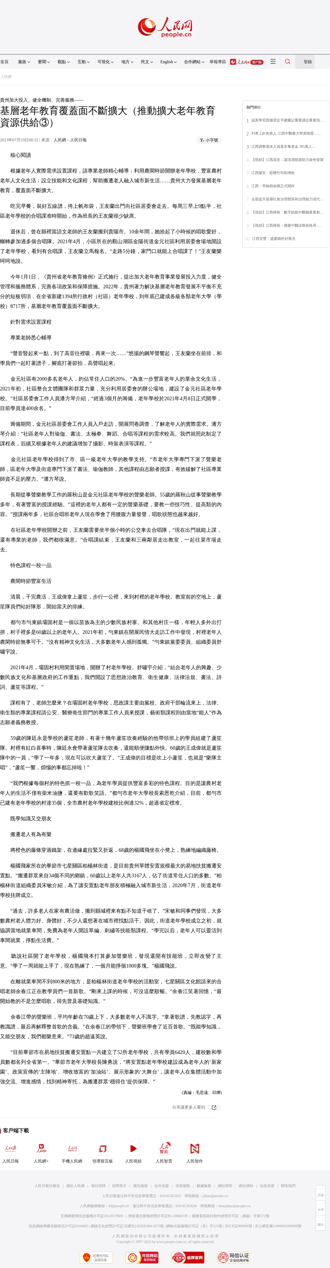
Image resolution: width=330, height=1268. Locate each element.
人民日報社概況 (47, 1186)
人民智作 (195, 1151)
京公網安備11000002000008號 (278, 1226)
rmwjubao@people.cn (234, 1206)
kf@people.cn (119, 1206)
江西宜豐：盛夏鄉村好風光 (273, 239)
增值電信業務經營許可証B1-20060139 (158, 1216)
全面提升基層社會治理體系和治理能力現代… (287, 199)
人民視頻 (133, 1151)
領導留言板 (102, 1151)
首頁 (4, 62)
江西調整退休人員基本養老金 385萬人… (283, 147)
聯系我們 (288, 1186)
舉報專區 (218, 62)
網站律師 (246, 1186)
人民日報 (11, 1151)
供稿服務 (183, 1186)
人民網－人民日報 (70, 140)
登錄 (308, 62)
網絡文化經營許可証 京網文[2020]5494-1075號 (127, 1226)
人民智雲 (164, 1151)
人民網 (6, 77)
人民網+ (41, 1151)
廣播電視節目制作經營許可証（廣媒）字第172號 (230, 1216)
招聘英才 (119, 1186)
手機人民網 (72, 1151)
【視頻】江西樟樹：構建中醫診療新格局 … (286, 225)
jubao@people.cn (215, 1196)
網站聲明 (225, 1186)
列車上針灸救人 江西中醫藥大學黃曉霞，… (286, 133)
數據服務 (204, 1186)
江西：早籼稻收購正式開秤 (273, 186)
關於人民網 (76, 1186)
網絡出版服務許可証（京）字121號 (194, 1226)
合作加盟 (161, 1186)
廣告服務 (140, 1186)
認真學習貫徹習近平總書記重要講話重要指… (287, 120)
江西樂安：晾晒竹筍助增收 (273, 173)
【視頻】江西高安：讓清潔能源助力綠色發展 (287, 160)
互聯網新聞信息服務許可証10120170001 (92, 1216)
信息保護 (267, 1186)
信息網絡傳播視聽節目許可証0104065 (58, 1226)
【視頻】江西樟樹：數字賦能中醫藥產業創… (287, 212)
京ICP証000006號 (238, 1226)
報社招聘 (98, 1186)
